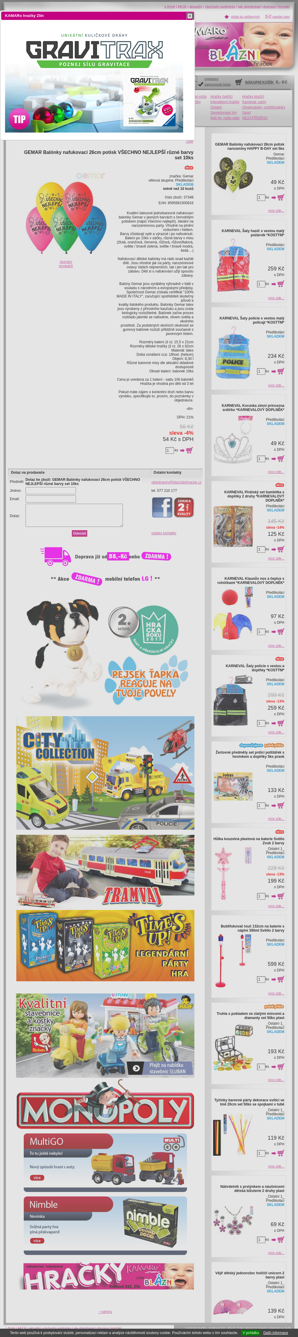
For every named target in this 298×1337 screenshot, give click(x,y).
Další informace (275, 1333)
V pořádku (250, 1333)
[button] (190, 16)
